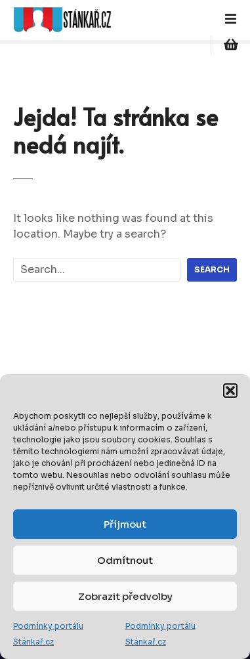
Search (212, 269)
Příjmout (125, 524)
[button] (230, 390)
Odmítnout (125, 560)
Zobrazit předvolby (125, 596)
